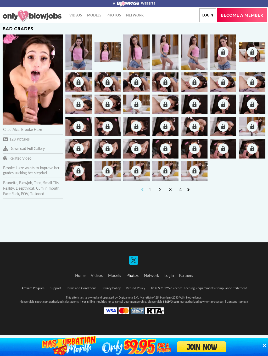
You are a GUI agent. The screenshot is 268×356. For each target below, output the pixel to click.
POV (24, 193)
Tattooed (37, 193)
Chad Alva (11, 129)
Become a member (242, 15)
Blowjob (25, 182)
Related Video (17, 158)
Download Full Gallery (24, 148)
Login (207, 15)
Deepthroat (25, 188)
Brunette (10, 182)
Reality (8, 188)
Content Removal (238, 301)
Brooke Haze (31, 129)
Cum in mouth (47, 188)
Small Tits (51, 182)
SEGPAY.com (171, 301)
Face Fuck (11, 193)
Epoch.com (41, 301)
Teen (37, 182)
